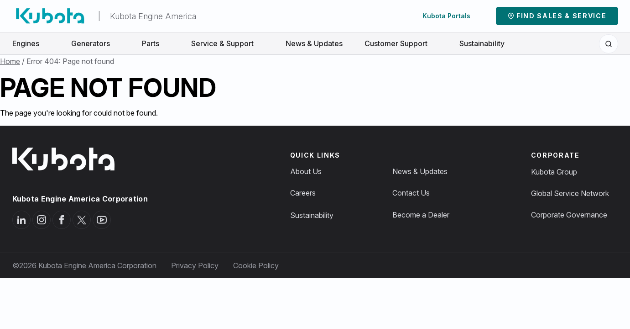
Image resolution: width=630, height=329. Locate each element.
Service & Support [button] (227, 43)
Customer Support (400, 43)
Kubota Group (554, 171)
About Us (306, 171)
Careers (303, 192)
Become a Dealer (420, 214)
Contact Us (411, 192)
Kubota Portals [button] (451, 16)
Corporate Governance (569, 214)
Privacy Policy (195, 265)
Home (10, 61)
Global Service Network (570, 193)
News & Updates (314, 43)
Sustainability (482, 43)
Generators (95, 43)
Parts (155, 43)
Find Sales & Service (561, 16)
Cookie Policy (256, 265)
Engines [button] (30, 43)
